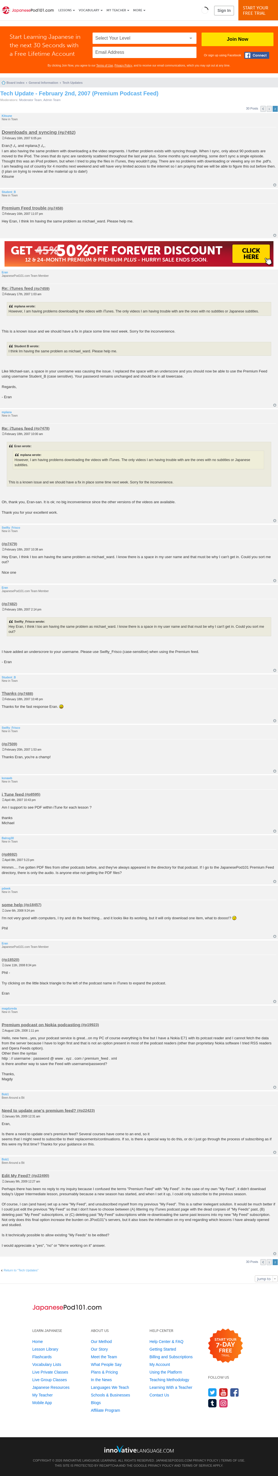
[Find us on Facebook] (234, 1392)
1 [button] (269, 108)
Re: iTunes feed (17, 288)
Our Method (101, 1341)
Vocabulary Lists (46, 1364)
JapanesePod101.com (174, 1460)
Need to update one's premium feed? (39, 1110)
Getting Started (162, 1349)
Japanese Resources (51, 1387)
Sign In (224, 10)
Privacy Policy (123, 65)
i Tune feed (13, 794)
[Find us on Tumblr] (212, 1403)
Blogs (96, 1402)
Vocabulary (89, 10)
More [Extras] (137, 10)
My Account (159, 1364)
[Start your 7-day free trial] (225, 1346)
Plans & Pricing (104, 1372)
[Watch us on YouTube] (223, 1392)
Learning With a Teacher (171, 1387)
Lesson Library (45, 1349)
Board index (16, 82)
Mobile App (42, 1402)
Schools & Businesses (110, 1395)
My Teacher (116, 10)
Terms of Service (197, 1465)
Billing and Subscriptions (171, 1357)
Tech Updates (72, 82)
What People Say (106, 1364)
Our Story (99, 1349)
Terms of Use (104, 65)
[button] (204, 10)
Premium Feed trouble (24, 207)
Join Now (237, 39)
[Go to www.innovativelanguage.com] (139, 1449)
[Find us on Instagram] (223, 1403)
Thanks (9, 693)
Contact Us (159, 1395)
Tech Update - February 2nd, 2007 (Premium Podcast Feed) (79, 93)
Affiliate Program (105, 1410)
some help (12, 904)
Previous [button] (263, 109)
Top (274, 185)
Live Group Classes (49, 1380)
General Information (43, 82)
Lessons (65, 10)
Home (37, 1341)
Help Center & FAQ (166, 1341)
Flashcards (42, 1357)
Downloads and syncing (29, 132)
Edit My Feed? (16, 1175)
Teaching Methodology (169, 1380)
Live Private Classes (50, 1372)
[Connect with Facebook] (257, 55)
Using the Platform (165, 1372)
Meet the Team (104, 1357)
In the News (101, 1380)
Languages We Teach (110, 1387)
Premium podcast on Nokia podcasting (41, 1024)
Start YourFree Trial (259, 10)
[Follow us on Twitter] (212, 1392)
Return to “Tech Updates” (21, 1270)
